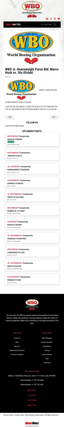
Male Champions (47, 338)
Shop (47, 358)
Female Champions (47, 342)
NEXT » (54, 117)
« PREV (9, 117)
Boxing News (47, 346)
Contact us (17, 338)
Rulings (47, 350)
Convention (46, 363)
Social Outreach (47, 354)
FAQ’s (17, 342)
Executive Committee (17, 354)
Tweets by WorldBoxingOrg (14, 126)
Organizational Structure (17, 350)
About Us (17, 346)
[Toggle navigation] (49, 24)
